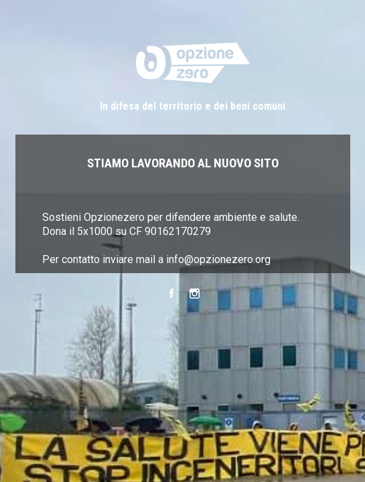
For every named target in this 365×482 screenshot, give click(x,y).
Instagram (194, 295)
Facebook (171, 295)
